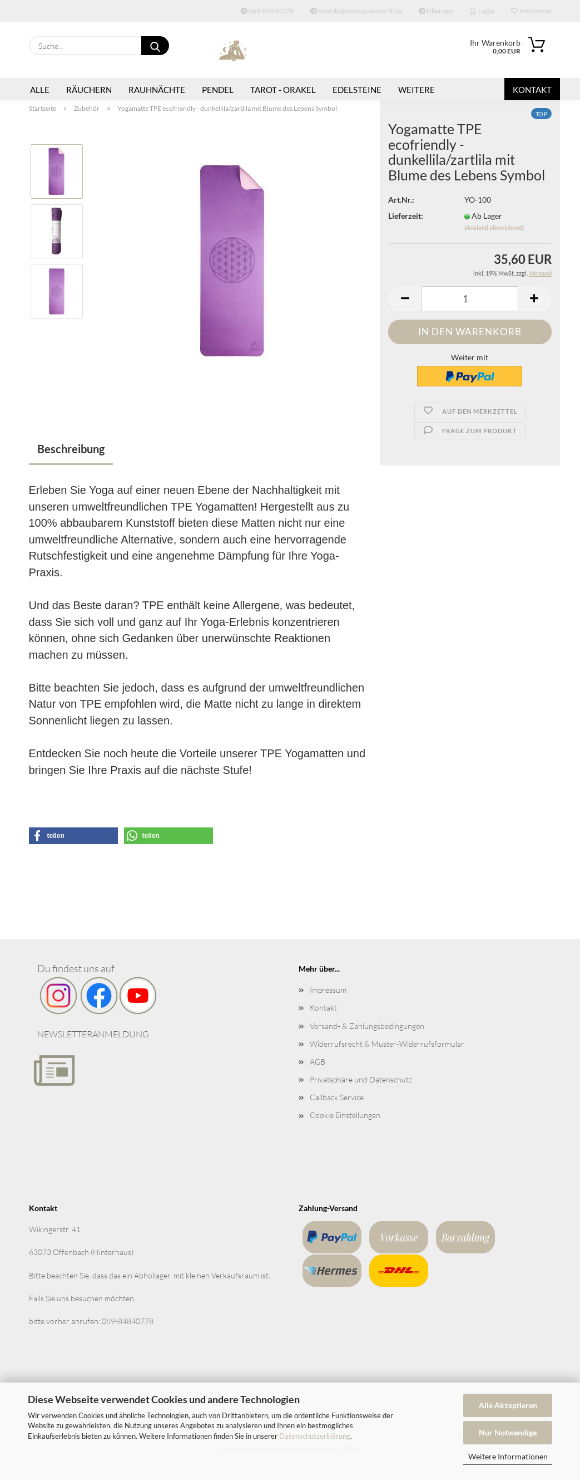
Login (482, 11)
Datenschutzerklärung (314, 1436)
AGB (317, 1061)
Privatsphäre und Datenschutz (361, 1079)
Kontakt (532, 90)
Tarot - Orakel (283, 90)
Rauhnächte (156, 90)
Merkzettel (531, 11)
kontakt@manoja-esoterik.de (356, 11)
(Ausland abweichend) (494, 227)
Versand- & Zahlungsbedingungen (367, 1026)
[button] (405, 298)
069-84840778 (267, 11)
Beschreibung (71, 448)
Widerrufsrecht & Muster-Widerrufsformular (387, 1043)
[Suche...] (155, 45)
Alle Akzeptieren (508, 1405)
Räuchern (89, 90)
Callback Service (337, 1097)
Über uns (436, 11)
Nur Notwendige (508, 1432)
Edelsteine (357, 90)
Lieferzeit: (405, 215)
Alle (39, 90)
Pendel (218, 90)
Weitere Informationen (508, 1456)
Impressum (328, 989)
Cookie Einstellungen (345, 1115)
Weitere (416, 90)
